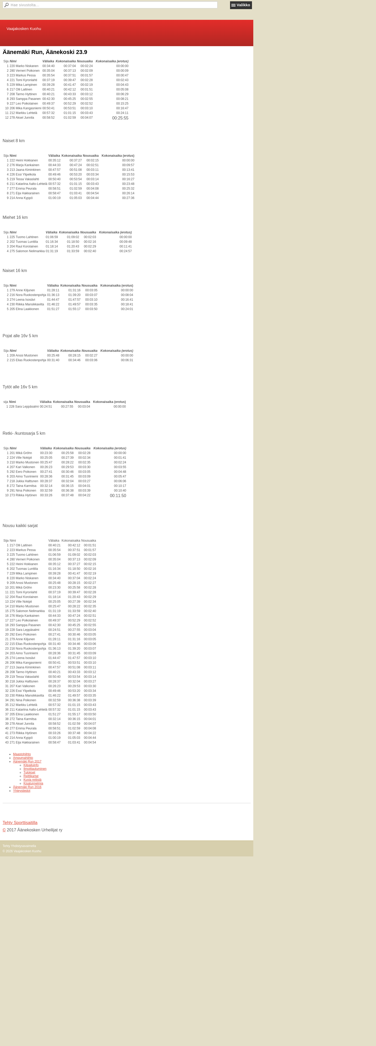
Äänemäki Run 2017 (27, 761)
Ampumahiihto (23, 758)
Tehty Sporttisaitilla (20, 822)
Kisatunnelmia (33, 783)
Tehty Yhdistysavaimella (19, 846)
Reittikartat (31, 776)
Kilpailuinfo (31, 765)
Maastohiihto (22, 754)
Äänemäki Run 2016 (27, 787)
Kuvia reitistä (33, 780)
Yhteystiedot (21, 791)
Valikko (243, 5)
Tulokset (29, 772)
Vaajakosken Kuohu (24, 28)
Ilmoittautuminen (35, 769)
